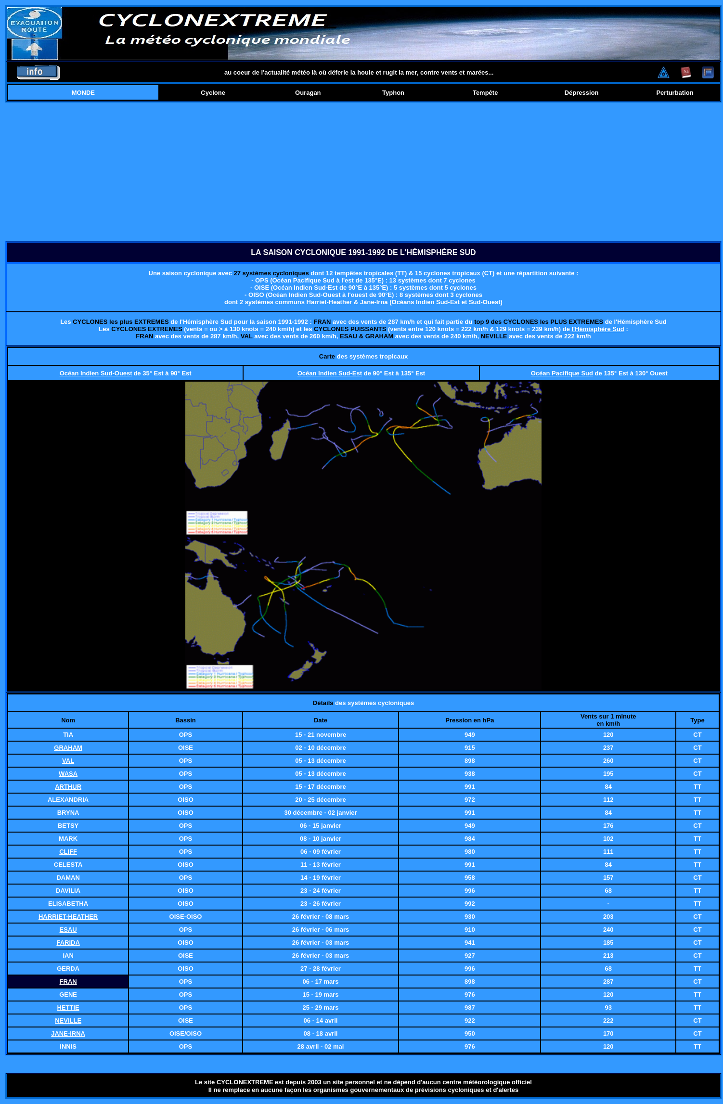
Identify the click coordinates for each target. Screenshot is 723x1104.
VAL (68, 760)
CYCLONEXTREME (245, 1082)
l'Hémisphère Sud (597, 329)
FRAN (68, 981)
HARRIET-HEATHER (68, 916)
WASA (68, 773)
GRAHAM (68, 747)
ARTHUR (68, 786)
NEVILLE (68, 1020)
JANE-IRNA (68, 1033)
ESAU (68, 929)
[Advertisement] (363, 171)
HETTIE (68, 1007)
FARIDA (67, 942)
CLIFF (68, 851)
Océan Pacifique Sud (562, 373)
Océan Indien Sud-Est (329, 373)
